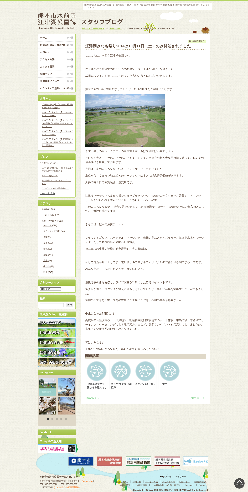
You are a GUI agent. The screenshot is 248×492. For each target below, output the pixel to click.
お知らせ (45, 52)
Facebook (189, 485)
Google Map (87, 481)
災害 (45, 260)
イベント (47, 225)
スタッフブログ (49, 221)
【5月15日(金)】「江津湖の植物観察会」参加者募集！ (57, 106)
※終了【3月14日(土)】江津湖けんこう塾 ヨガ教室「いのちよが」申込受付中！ (57, 142)
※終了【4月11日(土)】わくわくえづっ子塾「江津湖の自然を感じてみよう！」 (57, 123)
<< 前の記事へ (92, 398)
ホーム (43, 37)
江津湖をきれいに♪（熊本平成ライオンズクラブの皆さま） (58, 169)
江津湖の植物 (141, 485)
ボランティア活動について (54, 88)
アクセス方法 (47, 59)
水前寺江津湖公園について (54, 45)
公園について (122, 481)
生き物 (46, 266)
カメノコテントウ (50, 175)
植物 (45, 254)
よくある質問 (47, 66)
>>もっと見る (47, 193)
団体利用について (49, 81)
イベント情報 (48, 215)
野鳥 (45, 272)
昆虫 (45, 243)
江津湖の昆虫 (124, 485)
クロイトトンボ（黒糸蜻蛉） (55, 188)
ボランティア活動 (51, 231)
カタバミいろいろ (50, 163)
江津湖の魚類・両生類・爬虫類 (166, 485)
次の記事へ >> (198, 398)
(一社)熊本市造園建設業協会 (67, 487)
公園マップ (46, 73)
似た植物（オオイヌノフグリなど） (56, 182)
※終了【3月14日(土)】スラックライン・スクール (57, 133)
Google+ (202, 485)
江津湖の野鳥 (200, 481)
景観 (45, 249)
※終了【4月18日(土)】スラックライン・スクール (57, 114)
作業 (45, 237)
